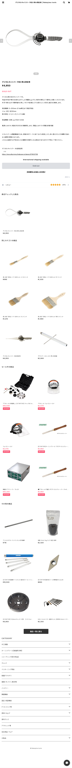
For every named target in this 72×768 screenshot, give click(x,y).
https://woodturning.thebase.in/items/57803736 (20, 154)
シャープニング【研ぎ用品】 (10, 657)
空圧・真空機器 (7, 700)
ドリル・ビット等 (7, 707)
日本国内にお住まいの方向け (36, 172)
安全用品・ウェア (7, 732)
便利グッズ (5, 719)
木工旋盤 (5, 644)
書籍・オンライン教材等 (9, 682)
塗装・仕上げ (6, 713)
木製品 (4, 738)
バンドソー (5, 688)
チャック (4, 663)
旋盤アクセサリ (7, 675)
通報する (67, 177)
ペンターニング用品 (8, 669)
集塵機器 (5, 694)
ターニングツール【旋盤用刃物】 (12, 650)
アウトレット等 (6, 725)
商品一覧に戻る (36, 631)
